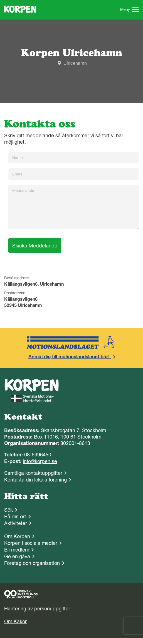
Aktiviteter (15, 523)
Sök (8, 510)
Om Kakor (15, 621)
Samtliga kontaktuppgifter (33, 473)
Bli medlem (16, 549)
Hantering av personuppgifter (37, 608)
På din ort (15, 516)
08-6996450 (37, 454)
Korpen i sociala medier (30, 543)
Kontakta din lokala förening (35, 479)
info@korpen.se (40, 461)
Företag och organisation (32, 563)
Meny (129, 10)
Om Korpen (17, 536)
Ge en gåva (17, 556)
